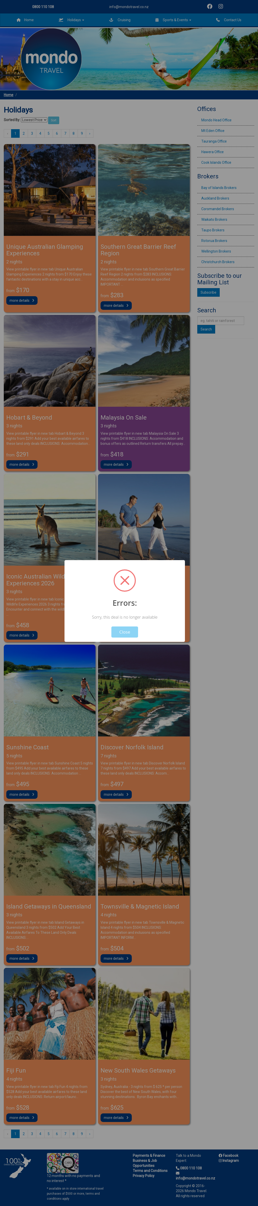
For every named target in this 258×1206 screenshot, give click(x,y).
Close (124, 632)
